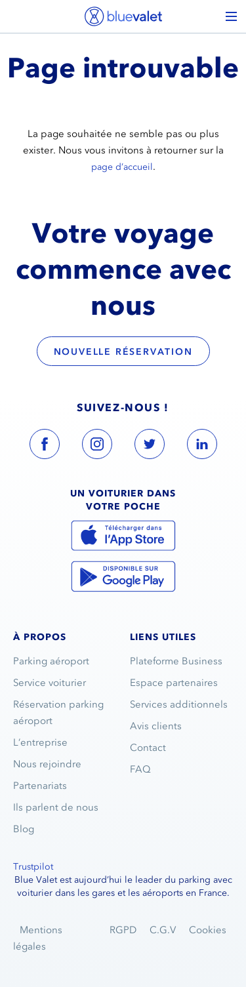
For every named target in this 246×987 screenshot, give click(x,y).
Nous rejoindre (47, 764)
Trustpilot (33, 866)
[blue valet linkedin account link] (202, 446)
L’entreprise (40, 742)
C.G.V (163, 930)
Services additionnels (179, 704)
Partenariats (40, 786)
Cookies (207, 930)
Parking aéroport (51, 661)
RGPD (123, 930)
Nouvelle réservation (123, 351)
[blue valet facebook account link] (45, 446)
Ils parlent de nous (55, 807)
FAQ (140, 769)
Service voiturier (49, 683)
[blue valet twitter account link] (149, 446)
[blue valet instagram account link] (97, 446)
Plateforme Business (176, 661)
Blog (23, 829)
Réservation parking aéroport (58, 712)
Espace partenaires (174, 683)
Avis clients (156, 726)
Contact (148, 748)
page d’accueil (122, 166)
